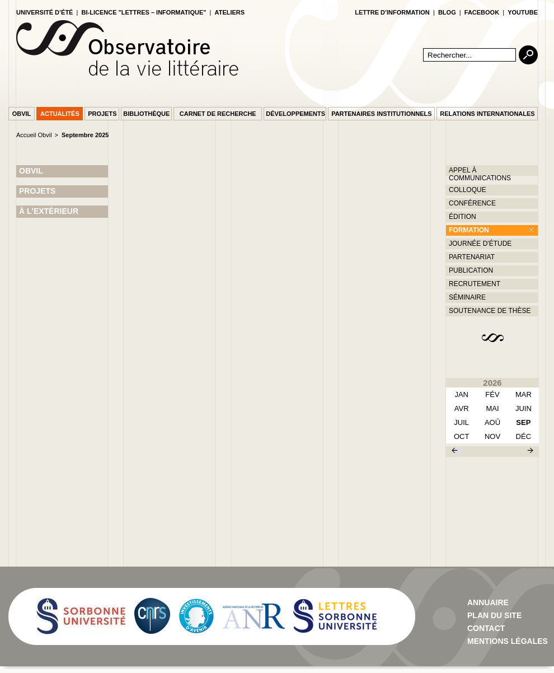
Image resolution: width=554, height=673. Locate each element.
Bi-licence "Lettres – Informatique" (144, 12)
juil (461, 422)
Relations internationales (487, 113)
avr (461, 408)
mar (523, 394)
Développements (295, 113)
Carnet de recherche (218, 113)
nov (492, 436)
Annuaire (488, 602)
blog (447, 12)
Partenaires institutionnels (381, 113)
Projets (102, 113)
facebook (481, 12)
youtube (523, 12)
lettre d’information (392, 12)
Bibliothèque (146, 113)
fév (492, 394)
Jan (461, 394)
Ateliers (230, 12)
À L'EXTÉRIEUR (48, 211)
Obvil (21, 113)
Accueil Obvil (34, 135)
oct (461, 436)
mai (492, 408)
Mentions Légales (507, 641)
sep (523, 422)
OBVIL (31, 170)
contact (486, 628)
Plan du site (494, 615)
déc (523, 436)
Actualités (59, 113)
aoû (492, 422)
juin (523, 408)
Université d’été (44, 12)
